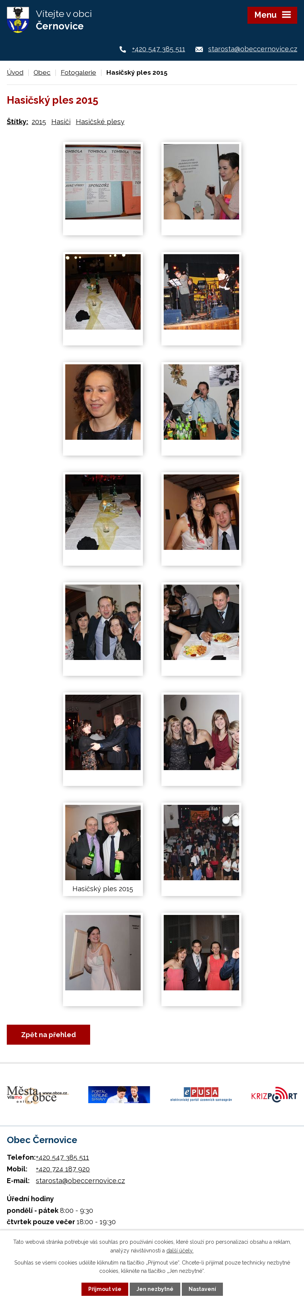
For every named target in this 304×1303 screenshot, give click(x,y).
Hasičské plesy (100, 122)
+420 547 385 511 (158, 49)
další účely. (179, 1250)
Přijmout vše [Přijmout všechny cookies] (104, 1289)
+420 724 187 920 (63, 1169)
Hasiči (61, 122)
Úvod (15, 72)
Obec (42, 72)
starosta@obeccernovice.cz (252, 49)
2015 (39, 122)
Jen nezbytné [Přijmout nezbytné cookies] (155, 1289)
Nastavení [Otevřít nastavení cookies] (202, 1289)
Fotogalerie (78, 72)
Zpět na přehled (48, 1035)
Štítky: (17, 122)
